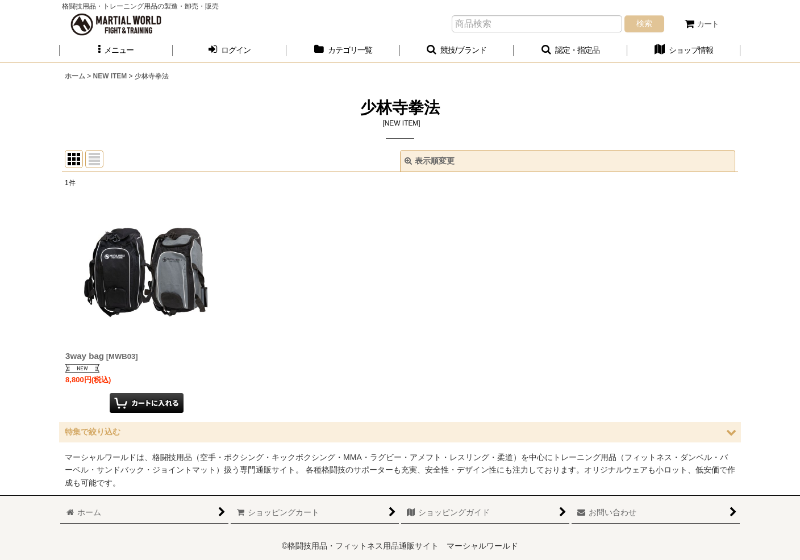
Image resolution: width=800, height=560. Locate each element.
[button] (116, 50)
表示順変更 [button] (430, 160)
